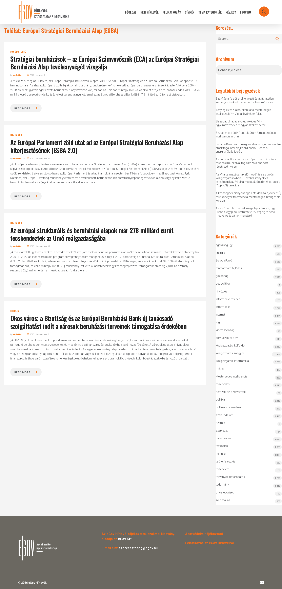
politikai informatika (228, 407)
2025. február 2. (36, 75)
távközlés (222, 446)
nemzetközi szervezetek (231, 391)
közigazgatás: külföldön (231, 345)
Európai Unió (18, 51)
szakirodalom (225, 415)
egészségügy (224, 245)
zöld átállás (223, 500)
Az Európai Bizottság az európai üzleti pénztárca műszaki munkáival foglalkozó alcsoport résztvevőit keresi (246, 163)
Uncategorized (225, 492)
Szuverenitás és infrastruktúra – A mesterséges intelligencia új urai (246, 134)
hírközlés (221, 291)
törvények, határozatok (230, 476)
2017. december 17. (39, 158)
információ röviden (228, 299)
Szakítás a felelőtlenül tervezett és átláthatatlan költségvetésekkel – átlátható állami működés (245, 100)
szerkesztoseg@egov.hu (138, 548)
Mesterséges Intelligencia (249, 377)
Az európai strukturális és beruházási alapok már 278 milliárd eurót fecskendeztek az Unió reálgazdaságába (92, 234)
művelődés (223, 384)
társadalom (223, 438)
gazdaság (16, 135)
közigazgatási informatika (232, 361)
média (220, 368)
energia (15, 311)
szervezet (222, 430)
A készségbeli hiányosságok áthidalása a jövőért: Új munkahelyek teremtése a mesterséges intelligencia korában (248, 196)
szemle (220, 422)
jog (218, 322)
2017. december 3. (38, 334)
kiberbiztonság (225, 330)
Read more (22, 108)
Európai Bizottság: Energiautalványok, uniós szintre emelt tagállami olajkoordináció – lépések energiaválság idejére (248, 148)
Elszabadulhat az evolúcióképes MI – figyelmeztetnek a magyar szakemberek (240, 123)
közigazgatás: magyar (230, 353)
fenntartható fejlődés (229, 268)
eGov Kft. (125, 539)
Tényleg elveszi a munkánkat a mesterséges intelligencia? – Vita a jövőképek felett (243, 111)
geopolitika (223, 283)
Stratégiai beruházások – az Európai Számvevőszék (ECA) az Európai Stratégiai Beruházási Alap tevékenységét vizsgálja (104, 62)
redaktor (17, 75)
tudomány (222, 484)
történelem (222, 469)
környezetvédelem (227, 337)
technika (221, 453)
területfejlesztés (225, 461)
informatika (223, 306)
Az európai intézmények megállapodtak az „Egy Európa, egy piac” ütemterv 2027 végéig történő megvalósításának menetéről (245, 212)
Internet (220, 314)
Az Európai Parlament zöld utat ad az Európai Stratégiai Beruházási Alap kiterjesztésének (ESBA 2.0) (96, 146)
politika (220, 399)
